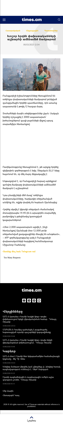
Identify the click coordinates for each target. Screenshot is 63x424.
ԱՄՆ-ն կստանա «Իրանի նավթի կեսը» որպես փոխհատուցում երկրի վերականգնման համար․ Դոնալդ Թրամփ (29, 319)
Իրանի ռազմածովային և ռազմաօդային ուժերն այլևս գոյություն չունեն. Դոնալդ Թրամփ (28, 378)
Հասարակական (13, 31)
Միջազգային (32, 31)
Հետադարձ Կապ (11, 395)
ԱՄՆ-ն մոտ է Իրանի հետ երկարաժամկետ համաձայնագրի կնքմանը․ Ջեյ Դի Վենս (31, 357)
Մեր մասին (8, 390)
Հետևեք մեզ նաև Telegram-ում (19, 251)
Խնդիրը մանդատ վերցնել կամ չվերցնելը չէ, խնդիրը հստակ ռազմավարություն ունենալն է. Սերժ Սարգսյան (31, 368)
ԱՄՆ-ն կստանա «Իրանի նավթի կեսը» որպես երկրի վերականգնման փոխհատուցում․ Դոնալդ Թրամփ (27, 341)
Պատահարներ (51, 31)
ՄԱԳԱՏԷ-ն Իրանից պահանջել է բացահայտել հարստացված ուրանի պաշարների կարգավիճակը (27, 331)
